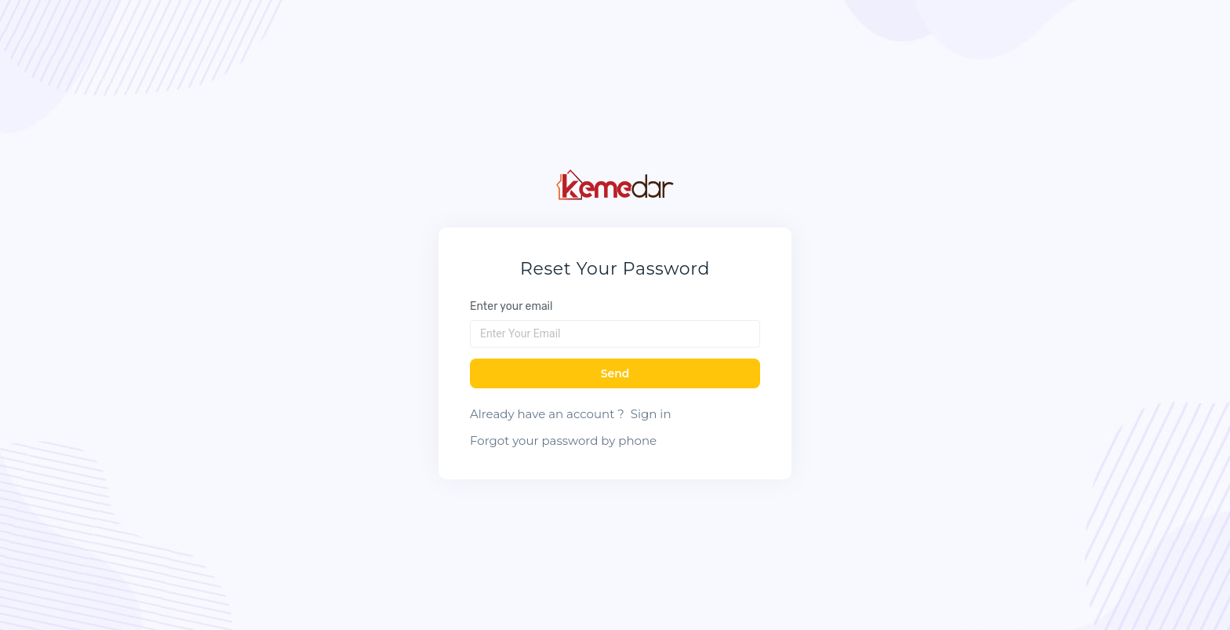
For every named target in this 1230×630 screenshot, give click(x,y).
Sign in (651, 413)
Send (615, 373)
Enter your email (511, 306)
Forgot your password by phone (563, 440)
